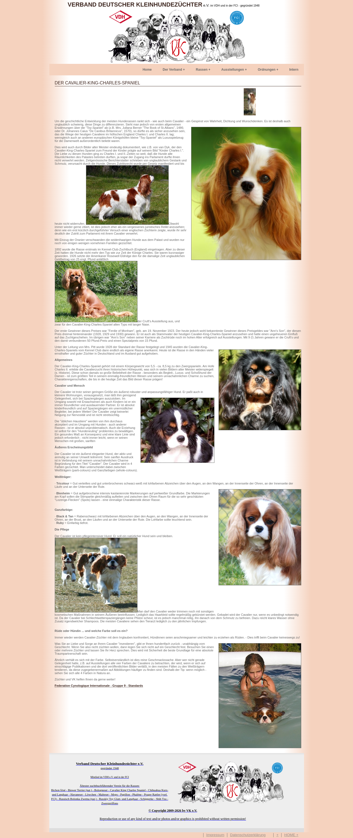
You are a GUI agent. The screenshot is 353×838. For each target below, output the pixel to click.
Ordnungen (266, 70)
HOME (289, 835)
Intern (293, 70)
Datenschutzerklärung (248, 835)
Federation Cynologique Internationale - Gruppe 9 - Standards (99, 685)
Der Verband (172, 70)
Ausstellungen (232, 70)
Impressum (215, 835)
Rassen (202, 70)
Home (147, 70)
